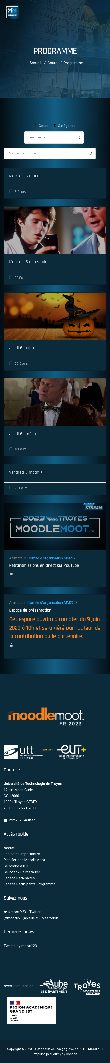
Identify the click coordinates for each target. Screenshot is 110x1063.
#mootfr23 (17, 912)
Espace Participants (20, 884)
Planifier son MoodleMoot (24, 860)
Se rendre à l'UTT (17, 866)
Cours (52, 63)
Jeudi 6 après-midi (26, 433)
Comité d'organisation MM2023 (52, 558)
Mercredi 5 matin (24, 176)
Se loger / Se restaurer (22, 872)
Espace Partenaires (19, 878)
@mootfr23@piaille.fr (21, 918)
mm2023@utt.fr (22, 820)
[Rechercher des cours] (45, 153)
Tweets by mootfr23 (20, 946)
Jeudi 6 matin (21, 347)
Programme (73, 63)
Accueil (35, 63)
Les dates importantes (22, 854)
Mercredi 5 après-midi (28, 262)
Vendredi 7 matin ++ (27, 472)
